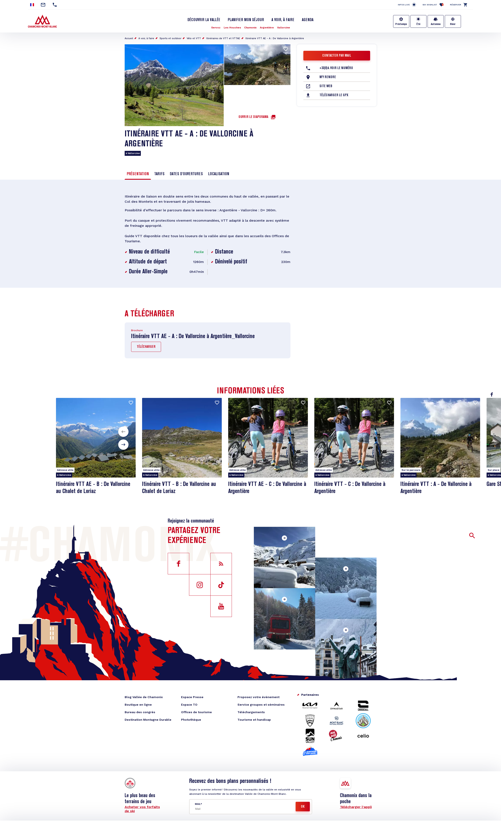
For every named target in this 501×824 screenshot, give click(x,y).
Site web (326, 86)
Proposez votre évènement (258, 697)
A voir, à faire (282, 20)
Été (418, 24)
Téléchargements (251, 712)
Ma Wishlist (433, 4)
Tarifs (159, 174)
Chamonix (250, 27)
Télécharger (146, 346)
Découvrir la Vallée (204, 20)
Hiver (453, 24)
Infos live (404, 4)
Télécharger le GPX (334, 95)
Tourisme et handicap (254, 719)
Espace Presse (192, 697)
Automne (436, 24)
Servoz (215, 27)
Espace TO (189, 704)
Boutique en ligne (138, 704)
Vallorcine (283, 27)
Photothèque (191, 719)
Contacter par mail (336, 55)
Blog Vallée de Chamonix (144, 697)
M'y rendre (328, 77)
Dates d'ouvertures (186, 174)
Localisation (218, 174)
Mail (197, 804)
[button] (123, 432)
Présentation (138, 174)
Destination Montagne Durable (148, 719)
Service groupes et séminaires (261, 704)
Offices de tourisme (196, 712)
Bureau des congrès (140, 712)
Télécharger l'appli (356, 807)
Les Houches (232, 27)
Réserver (455, 4)
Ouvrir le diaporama (253, 117)
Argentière (267, 27)
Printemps (401, 24)
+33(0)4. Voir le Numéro (336, 68)
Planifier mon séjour (246, 20)
